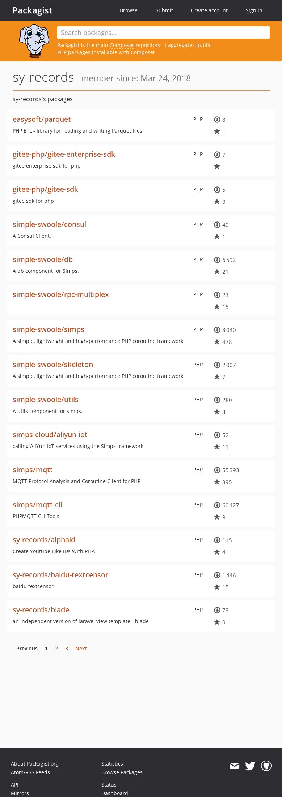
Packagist (32, 10)
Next (81, 648)
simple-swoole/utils (46, 399)
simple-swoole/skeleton (53, 364)
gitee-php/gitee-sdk (45, 189)
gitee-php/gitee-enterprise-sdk (64, 154)
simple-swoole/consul (49, 224)
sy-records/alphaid (44, 539)
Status (109, 784)
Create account (209, 10)
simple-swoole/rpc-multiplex (61, 294)
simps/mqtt (33, 469)
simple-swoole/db (43, 259)
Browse (129, 10)
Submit (164, 10)
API (14, 784)
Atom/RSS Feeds (30, 772)
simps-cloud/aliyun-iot (50, 434)
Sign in (254, 10)
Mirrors (20, 793)
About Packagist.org (35, 763)
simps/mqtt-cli (37, 504)
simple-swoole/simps (48, 329)
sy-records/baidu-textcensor (60, 575)
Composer (122, 45)
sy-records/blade (41, 610)
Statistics (112, 763)
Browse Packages (122, 772)
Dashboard (114, 793)
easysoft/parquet (42, 119)
